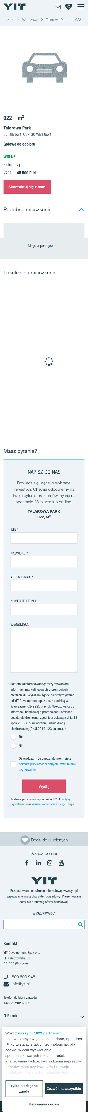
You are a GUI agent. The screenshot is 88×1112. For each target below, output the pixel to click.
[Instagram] (50, 863)
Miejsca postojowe (44, 246)
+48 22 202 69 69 (17, 1003)
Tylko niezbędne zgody (24, 1088)
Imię (13, 529)
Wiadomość (20, 624)
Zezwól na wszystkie (64, 1089)
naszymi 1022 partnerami (40, 1033)
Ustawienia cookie (44, 1104)
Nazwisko (18, 553)
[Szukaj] (79, 924)
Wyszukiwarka (44, 913)
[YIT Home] (15, 7)
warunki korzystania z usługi (48, 804)
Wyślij (44, 786)
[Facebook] (27, 863)
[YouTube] (61, 863)
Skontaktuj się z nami (27, 186)
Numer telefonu (23, 601)
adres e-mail (21, 577)
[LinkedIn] (38, 863)
